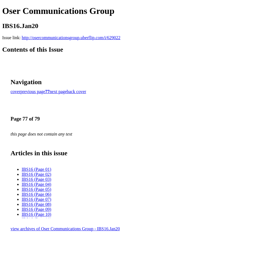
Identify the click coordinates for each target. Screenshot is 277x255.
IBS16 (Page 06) (36, 194)
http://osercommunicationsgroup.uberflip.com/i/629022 (71, 37)
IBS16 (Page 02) (36, 174)
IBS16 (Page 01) (36, 169)
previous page (33, 91)
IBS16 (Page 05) (36, 189)
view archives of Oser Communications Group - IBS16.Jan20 (65, 228)
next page (58, 91)
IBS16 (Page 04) (36, 184)
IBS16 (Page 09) (36, 209)
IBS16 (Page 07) (36, 199)
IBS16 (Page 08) (36, 204)
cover (16, 91)
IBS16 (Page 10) (36, 214)
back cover (76, 91)
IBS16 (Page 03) (36, 179)
